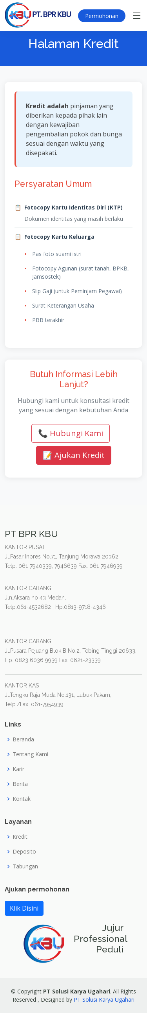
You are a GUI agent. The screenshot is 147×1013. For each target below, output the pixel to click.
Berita (20, 784)
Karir (18, 769)
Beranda (23, 739)
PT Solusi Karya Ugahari (104, 999)
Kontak (22, 799)
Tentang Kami (30, 754)
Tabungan (25, 866)
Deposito (24, 851)
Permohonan (101, 16)
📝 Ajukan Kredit (74, 455)
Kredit (20, 836)
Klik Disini (24, 908)
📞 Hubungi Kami (70, 433)
